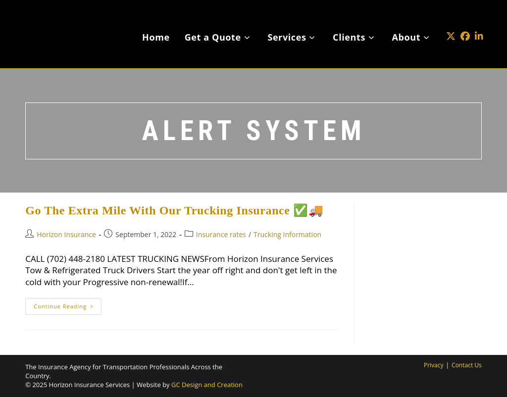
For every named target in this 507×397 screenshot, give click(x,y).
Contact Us (467, 365)
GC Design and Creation (207, 384)
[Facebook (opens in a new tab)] (465, 21)
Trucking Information (287, 234)
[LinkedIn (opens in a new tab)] (479, 21)
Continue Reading (67, 308)
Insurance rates (221, 234)
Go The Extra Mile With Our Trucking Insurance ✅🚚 (174, 210)
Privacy (434, 365)
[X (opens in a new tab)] (451, 21)
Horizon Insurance (66, 234)
